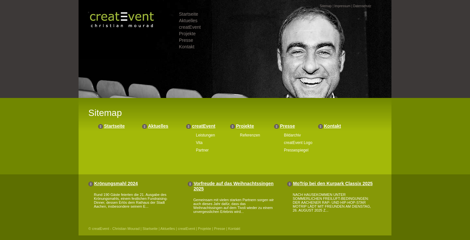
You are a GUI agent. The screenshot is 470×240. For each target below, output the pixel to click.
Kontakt (186, 46)
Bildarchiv (292, 135)
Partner (202, 150)
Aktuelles (188, 20)
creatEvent (190, 27)
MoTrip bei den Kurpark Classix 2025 (333, 183)
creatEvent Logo (298, 142)
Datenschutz (362, 6)
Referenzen (250, 135)
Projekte (187, 33)
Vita (199, 142)
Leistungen (205, 135)
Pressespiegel (296, 150)
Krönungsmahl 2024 (116, 183)
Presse (186, 40)
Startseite (188, 14)
